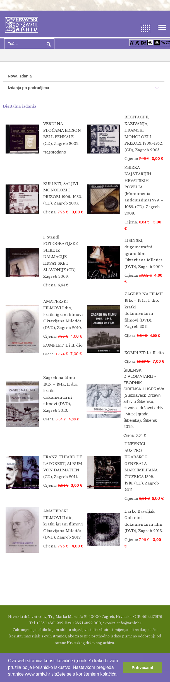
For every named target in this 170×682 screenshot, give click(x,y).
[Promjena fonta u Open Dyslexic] (143, 42)
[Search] (29, 43)
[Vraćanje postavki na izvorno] (168, 42)
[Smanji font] (137, 42)
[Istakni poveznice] (163, 42)
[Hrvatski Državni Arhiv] (21, 24)
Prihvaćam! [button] (142, 667)
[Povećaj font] (132, 42)
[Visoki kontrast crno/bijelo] (157, 42)
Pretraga (48, 43)
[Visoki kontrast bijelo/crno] (150, 42)
